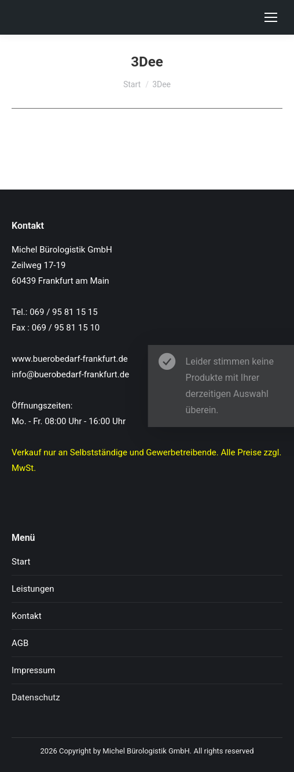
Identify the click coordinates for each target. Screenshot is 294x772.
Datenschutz (36, 697)
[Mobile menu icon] (270, 17)
